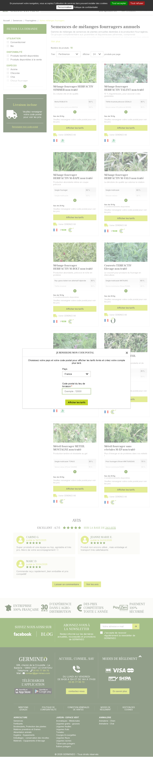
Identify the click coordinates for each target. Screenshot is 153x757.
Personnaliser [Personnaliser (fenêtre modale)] (65, 7)
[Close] (126, 352)
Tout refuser (136, 3)
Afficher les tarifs (76, 402)
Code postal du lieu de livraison (73, 385)
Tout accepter (119, 3)
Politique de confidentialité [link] (86, 7)
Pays (64, 369)
